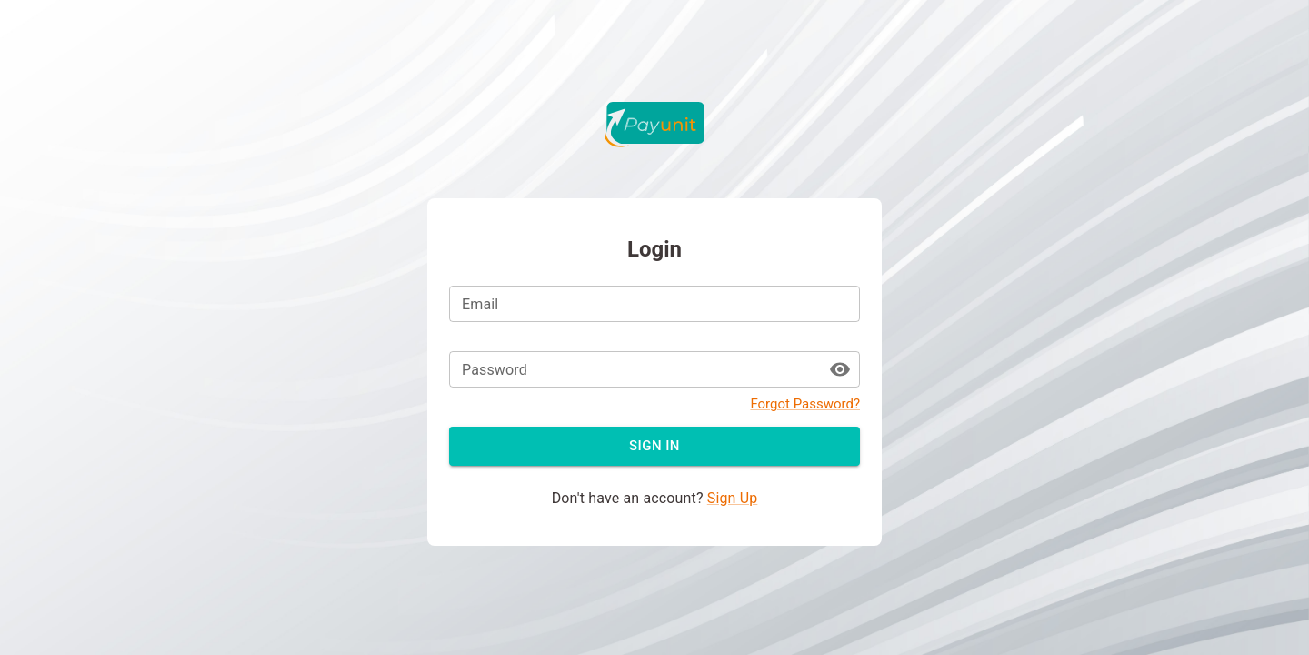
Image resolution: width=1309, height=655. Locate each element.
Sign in (654, 446)
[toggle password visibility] (840, 369)
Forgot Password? (805, 404)
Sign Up (732, 498)
